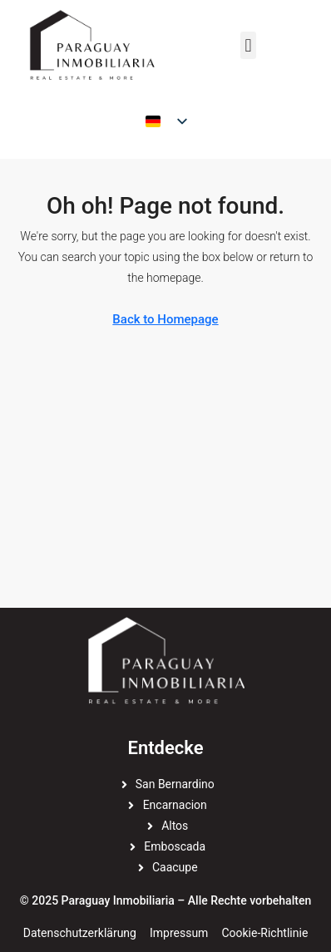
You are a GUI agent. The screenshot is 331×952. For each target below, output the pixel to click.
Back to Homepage (165, 319)
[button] (248, 45)
